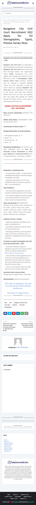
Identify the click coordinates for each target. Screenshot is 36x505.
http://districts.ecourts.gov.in (14, 253)
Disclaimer (7, 446)
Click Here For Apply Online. (18, 293)
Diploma (15, 305)
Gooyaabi (31, 502)
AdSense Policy (8, 443)
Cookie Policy (8, 445)
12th (10, 302)
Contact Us (7, 451)
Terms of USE (8, 450)
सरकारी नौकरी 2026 (9, 47)
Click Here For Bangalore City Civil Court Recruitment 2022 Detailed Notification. (18, 286)
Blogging (16, 502)
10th (8, 20)
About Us (6, 441)
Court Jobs (7, 305)
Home (5, 20)
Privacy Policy (8, 448)
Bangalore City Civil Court (20, 302)
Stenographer (8, 307)
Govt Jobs (22, 305)
